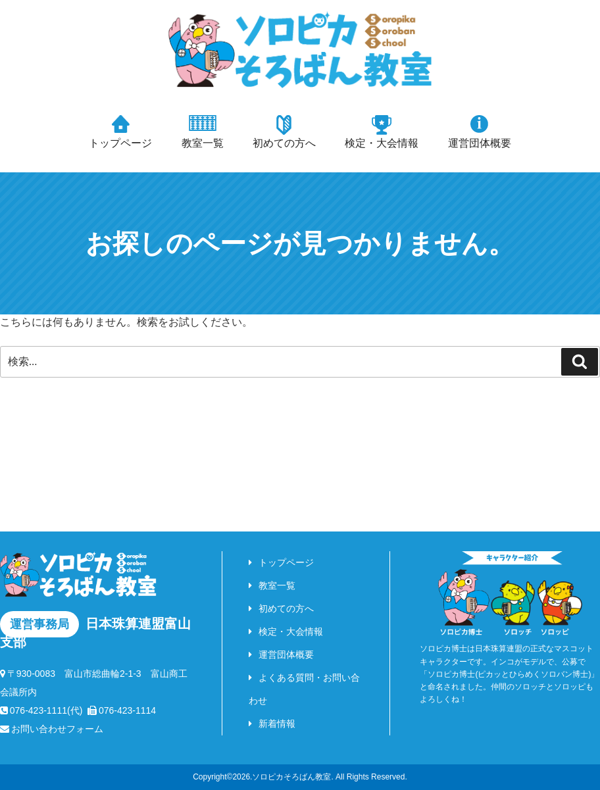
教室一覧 (203, 143)
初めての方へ (284, 143)
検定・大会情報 (381, 143)
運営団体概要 (479, 143)
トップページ (120, 143)
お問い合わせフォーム (51, 729)
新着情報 (277, 723)
